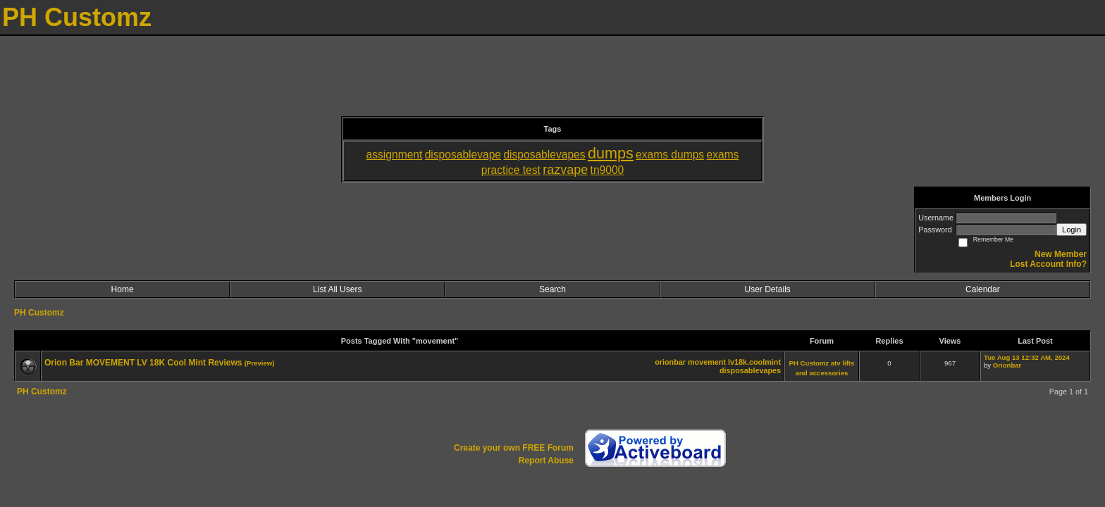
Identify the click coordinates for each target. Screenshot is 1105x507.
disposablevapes (750, 370)
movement (707, 362)
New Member (1061, 254)
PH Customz (39, 313)
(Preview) (260, 363)
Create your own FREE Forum (514, 448)
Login (1071, 229)
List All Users (337, 289)
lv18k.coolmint (754, 362)
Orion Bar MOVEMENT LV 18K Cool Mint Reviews (143, 363)
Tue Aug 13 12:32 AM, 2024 (1027, 357)
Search (552, 289)
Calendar (982, 289)
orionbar (670, 362)
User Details (767, 289)
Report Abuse (546, 460)
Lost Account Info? (1048, 264)
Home (122, 289)
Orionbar (1007, 365)
